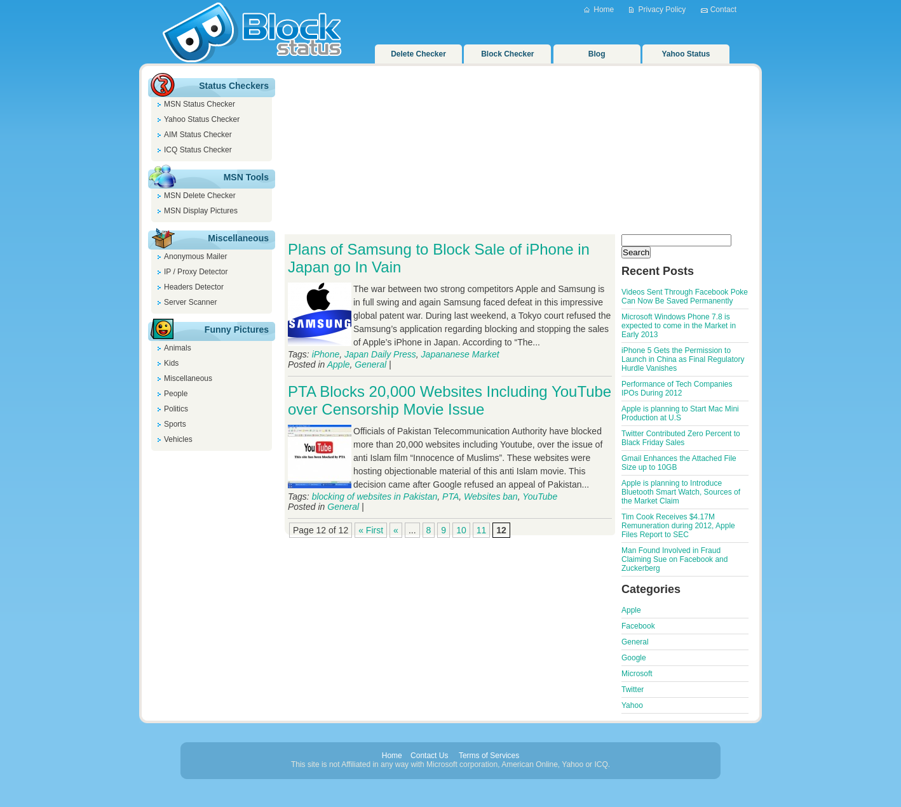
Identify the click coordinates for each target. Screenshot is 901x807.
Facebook (638, 626)
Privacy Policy (662, 9)
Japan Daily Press (380, 354)
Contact (723, 9)
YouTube (539, 496)
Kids (171, 363)
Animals (177, 347)
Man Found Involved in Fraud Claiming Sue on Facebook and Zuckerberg (674, 559)
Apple (338, 364)
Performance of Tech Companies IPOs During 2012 (677, 388)
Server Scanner (190, 302)
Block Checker (507, 54)
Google (633, 657)
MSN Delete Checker (200, 195)
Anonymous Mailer (195, 256)
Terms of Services (489, 755)
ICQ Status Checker (198, 149)
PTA (450, 496)
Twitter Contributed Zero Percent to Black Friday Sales (680, 438)
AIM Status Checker (198, 134)
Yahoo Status (686, 54)
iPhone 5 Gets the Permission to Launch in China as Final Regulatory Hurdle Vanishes (682, 359)
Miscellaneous (188, 378)
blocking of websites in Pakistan (375, 496)
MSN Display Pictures (201, 210)
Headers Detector (194, 287)
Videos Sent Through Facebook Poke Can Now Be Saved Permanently (684, 296)
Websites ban (491, 496)
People (175, 393)
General (370, 364)
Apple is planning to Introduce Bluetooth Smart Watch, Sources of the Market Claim (680, 492)
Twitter (632, 689)
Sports (175, 424)
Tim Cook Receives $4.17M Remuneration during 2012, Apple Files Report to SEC (678, 525)
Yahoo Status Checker (202, 119)
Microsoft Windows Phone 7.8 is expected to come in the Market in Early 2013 (678, 325)
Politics (176, 408)
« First (370, 530)
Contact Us (429, 755)
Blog (597, 54)
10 (461, 530)
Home (603, 9)
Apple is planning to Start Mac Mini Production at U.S (680, 413)
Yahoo (632, 705)
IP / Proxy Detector (195, 271)
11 (482, 530)
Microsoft (637, 673)
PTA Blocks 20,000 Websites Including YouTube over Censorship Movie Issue (449, 400)
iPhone (326, 354)
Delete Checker (418, 54)
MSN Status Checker (199, 104)
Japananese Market (460, 354)
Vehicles (178, 439)
